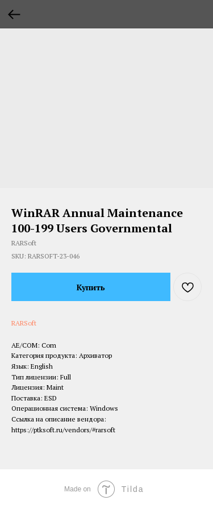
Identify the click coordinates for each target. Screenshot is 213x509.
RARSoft (23, 323)
